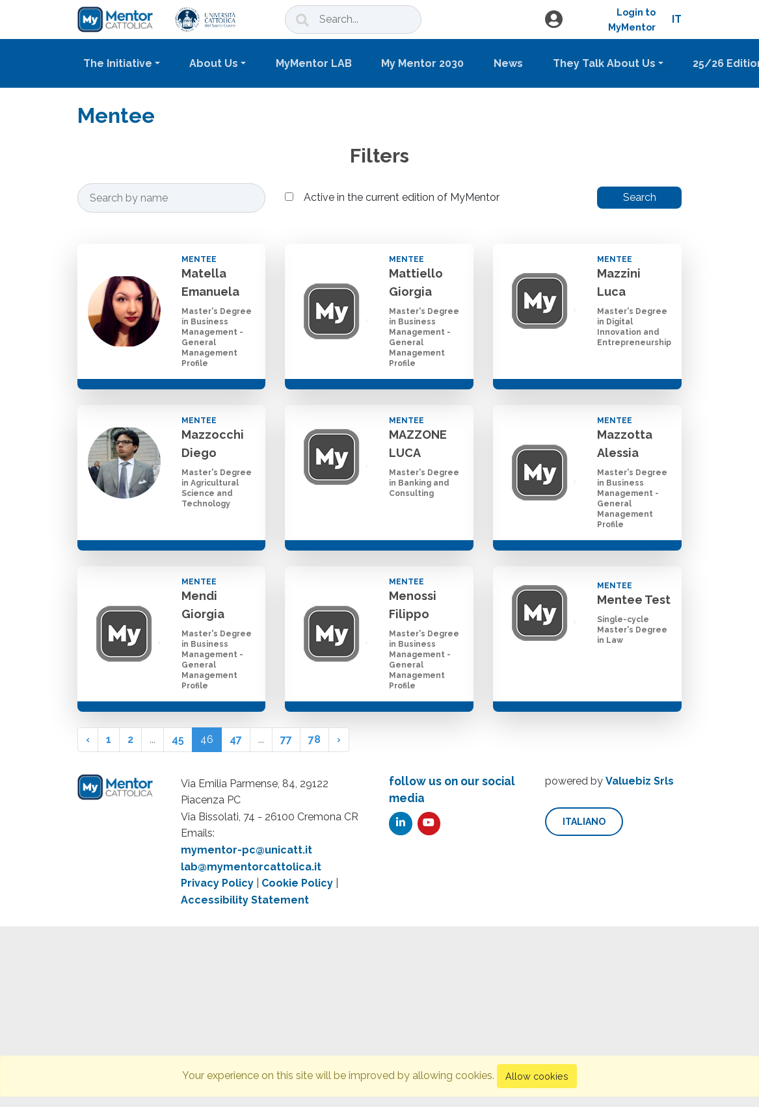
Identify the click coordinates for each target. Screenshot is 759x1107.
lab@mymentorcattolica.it (251, 867)
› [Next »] (339, 739)
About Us (213, 63)
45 (178, 739)
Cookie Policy (297, 883)
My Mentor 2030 (422, 63)
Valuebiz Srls (640, 781)
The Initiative (117, 63)
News (508, 63)
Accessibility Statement (245, 900)
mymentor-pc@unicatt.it (246, 850)
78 (314, 739)
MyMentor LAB (314, 63)
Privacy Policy (217, 883)
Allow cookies (536, 1076)
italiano (584, 821)
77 (286, 739)
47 (236, 739)
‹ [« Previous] (88, 739)
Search (639, 197)
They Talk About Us (604, 63)
